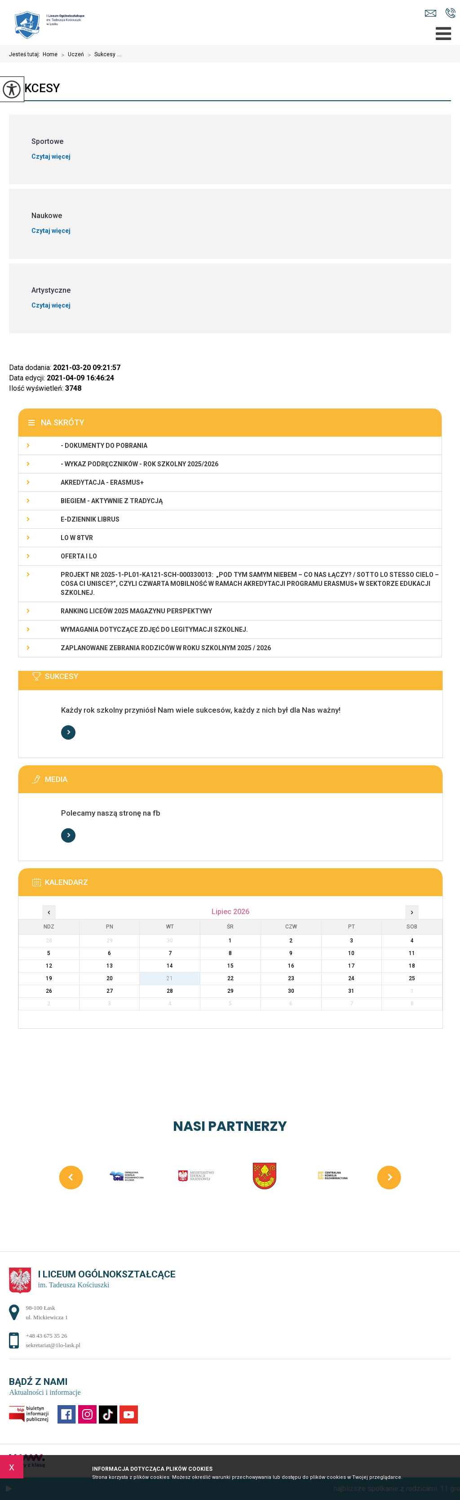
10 (351, 953)
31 (351, 991)
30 (291, 991)
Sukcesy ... (102, 55)
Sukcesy (34, 88)
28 (170, 991)
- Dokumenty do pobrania (104, 445)
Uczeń (71, 55)
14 (170, 966)
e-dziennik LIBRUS (90, 519)
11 (412, 953)
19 (49, 978)
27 (109, 991)
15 (230, 966)
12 (49, 966)
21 (170, 978)
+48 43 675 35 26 (450, 13)
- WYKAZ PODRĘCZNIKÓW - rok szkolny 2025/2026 (139, 464)
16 (291, 966)
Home (50, 54)
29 (230, 991)
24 (351, 978)
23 (291, 978)
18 (412, 966)
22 (230, 978)
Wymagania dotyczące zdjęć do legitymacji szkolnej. (154, 629)
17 (351, 966)
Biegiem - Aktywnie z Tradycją (112, 500)
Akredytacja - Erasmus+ (102, 482)
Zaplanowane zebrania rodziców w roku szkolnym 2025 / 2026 (166, 648)
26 (49, 991)
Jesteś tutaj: (26, 54)
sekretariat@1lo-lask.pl (430, 13)
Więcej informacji (68, 732)
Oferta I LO (79, 556)
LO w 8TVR (77, 537)
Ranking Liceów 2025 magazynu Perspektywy (136, 611)
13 (109, 966)
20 (109, 978)
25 (412, 978)
